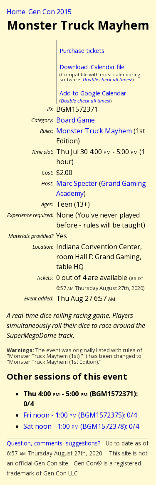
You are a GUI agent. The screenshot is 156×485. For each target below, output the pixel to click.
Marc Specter (76, 183)
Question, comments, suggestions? (53, 443)
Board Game (75, 120)
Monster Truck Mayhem (94, 130)
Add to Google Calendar (92, 93)
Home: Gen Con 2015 (39, 11)
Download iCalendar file (91, 67)
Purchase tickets (81, 51)
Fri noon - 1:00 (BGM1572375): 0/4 (80, 415)
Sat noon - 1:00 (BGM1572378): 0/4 (81, 426)
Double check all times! (107, 79)
